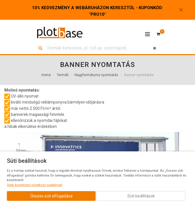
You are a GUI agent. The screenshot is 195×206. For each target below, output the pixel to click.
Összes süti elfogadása (51, 196)
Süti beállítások (141, 196)
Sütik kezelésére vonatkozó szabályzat (34, 185)
